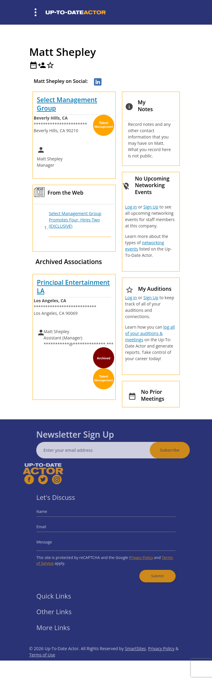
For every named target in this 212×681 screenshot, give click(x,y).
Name (50, 514)
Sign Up (150, 207)
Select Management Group (67, 104)
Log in (131, 207)
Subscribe (178, 450)
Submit (151, 571)
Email (49, 528)
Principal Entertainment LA (73, 286)
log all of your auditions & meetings (150, 333)
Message (52, 541)
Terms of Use (42, 663)
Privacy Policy (136, 555)
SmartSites (135, 657)
